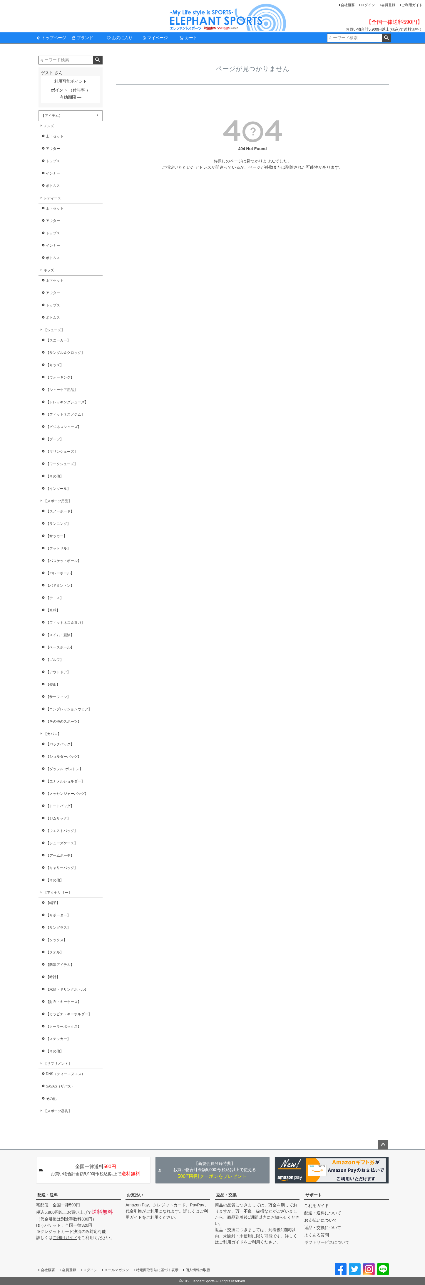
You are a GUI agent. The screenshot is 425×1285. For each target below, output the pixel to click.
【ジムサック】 (58, 818)
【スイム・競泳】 (60, 635)
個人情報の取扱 (197, 1270)
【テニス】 (54, 598)
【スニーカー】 (58, 340)
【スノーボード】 (60, 511)
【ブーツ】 (54, 439)
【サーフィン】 (58, 697)
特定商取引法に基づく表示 (157, 1270)
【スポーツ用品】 (57, 501)
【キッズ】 (54, 365)
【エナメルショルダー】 (65, 781)
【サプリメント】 (57, 1064)
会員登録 (388, 5)
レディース (52, 198)
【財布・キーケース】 (63, 1002)
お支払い (135, 1195)
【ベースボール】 (60, 647)
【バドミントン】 (60, 585)
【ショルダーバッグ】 (63, 757)
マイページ (155, 37)
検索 (386, 38)
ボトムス (53, 186)
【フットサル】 (58, 548)
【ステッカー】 (58, 1039)
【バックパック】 (60, 744)
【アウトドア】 (58, 672)
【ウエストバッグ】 (62, 831)
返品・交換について (322, 1227)
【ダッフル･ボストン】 (64, 769)
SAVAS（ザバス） (60, 1086)
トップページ (51, 37)
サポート (313, 1195)
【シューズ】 (54, 330)
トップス (53, 161)
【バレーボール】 (60, 573)
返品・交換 (226, 1195)
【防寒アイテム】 (60, 965)
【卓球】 (53, 610)
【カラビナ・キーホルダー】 (69, 1014)
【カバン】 (52, 734)
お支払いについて (320, 1220)
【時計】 (53, 977)
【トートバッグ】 (60, 806)
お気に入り (120, 37)
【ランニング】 (58, 524)
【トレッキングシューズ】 (67, 402)
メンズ (48, 126)
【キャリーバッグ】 (62, 868)
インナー (53, 173)
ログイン (368, 5)
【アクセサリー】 (57, 893)
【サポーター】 (58, 915)
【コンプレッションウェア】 (69, 709)
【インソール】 (58, 489)
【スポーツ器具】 (57, 1111)
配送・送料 (47, 1195)
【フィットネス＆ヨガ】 (65, 623)
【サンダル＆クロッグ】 (65, 353)
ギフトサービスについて (326, 1242)
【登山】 (53, 684)
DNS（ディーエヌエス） (65, 1074)
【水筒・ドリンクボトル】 (67, 989)
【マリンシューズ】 (62, 452)
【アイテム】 (51, 116)
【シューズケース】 (62, 843)
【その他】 (54, 476)
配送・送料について (322, 1213)
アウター (53, 149)
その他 (51, 1099)
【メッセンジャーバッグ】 (67, 794)
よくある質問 (316, 1235)
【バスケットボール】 (63, 561)
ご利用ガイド (412, 5)
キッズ (48, 270)
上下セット (54, 136)
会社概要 (348, 5)
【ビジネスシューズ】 (63, 427)
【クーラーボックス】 (63, 1026)
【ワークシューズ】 (62, 464)
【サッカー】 (56, 536)
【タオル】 (54, 952)
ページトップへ (383, 1145)
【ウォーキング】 (60, 377)
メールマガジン (116, 1270)
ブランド (82, 37)
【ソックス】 (56, 940)
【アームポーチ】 (60, 855)
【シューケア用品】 (62, 390)
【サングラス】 (58, 928)
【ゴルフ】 (54, 660)
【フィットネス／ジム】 (65, 414)
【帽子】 (53, 903)
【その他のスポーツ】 (63, 721)
